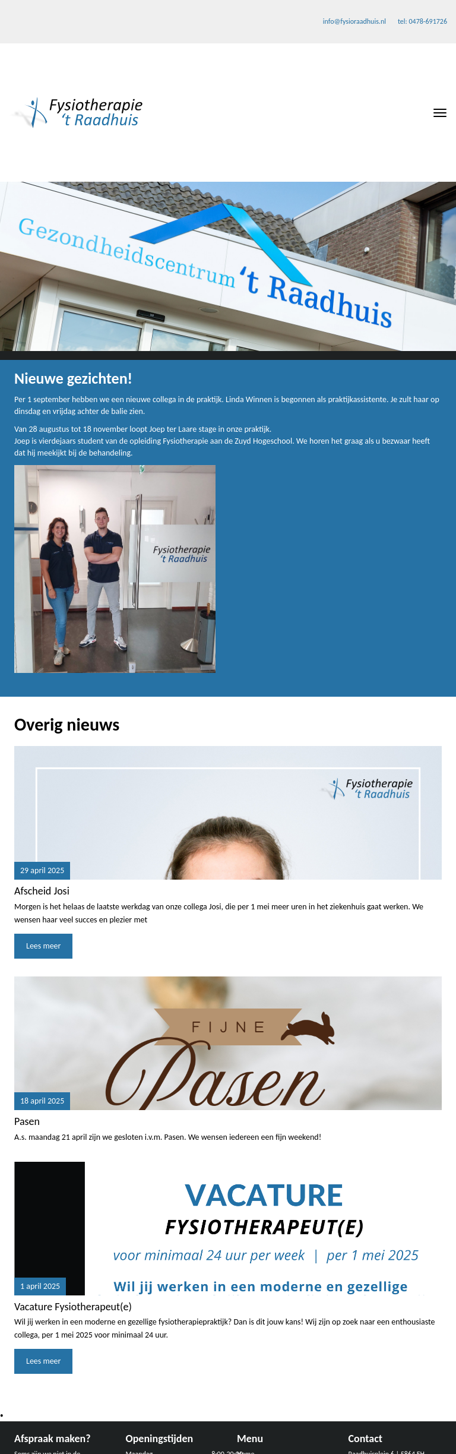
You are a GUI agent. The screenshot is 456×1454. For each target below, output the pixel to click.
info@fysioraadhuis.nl (354, 21)
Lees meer (43, 946)
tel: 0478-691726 (422, 21)
